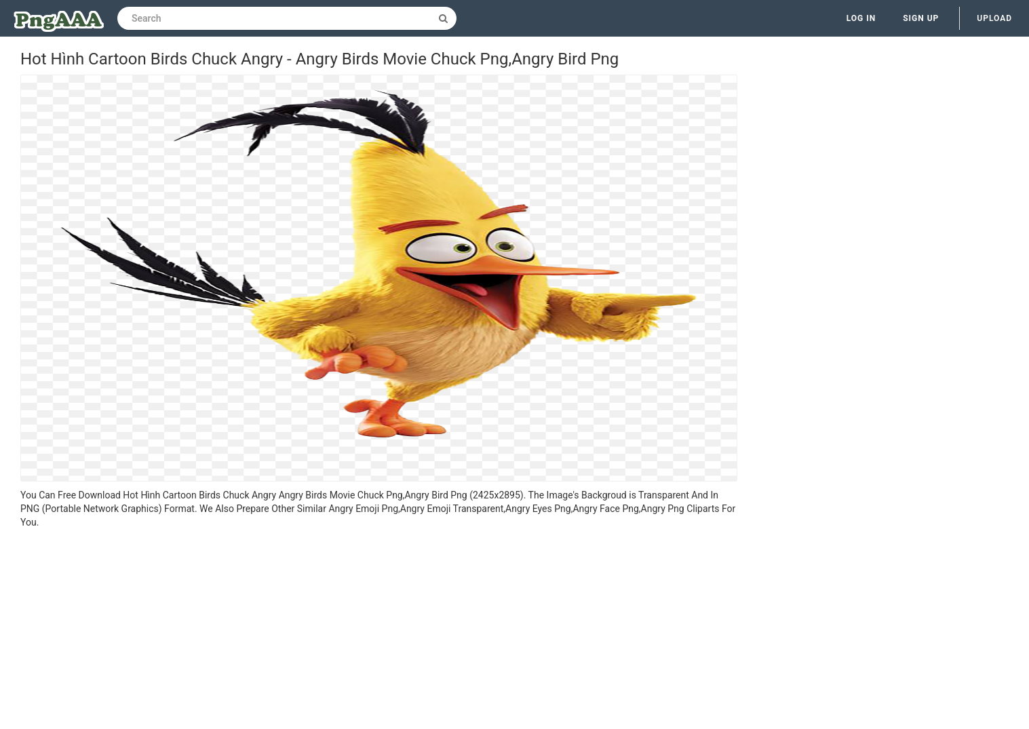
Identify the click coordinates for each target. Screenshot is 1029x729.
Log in (861, 18)
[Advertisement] (378, 631)
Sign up (921, 18)
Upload (994, 18)
